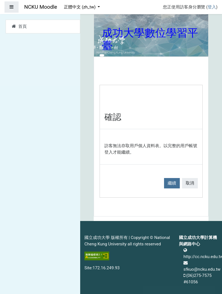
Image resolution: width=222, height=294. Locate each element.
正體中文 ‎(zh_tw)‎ (80, 7)
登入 (212, 7)
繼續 (172, 183)
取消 (190, 183)
